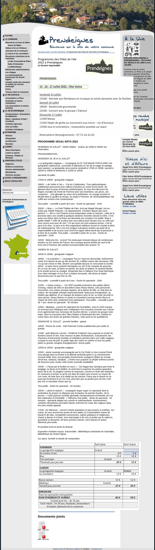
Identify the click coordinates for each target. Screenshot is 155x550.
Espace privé (58, 549)
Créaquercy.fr (96, 549)
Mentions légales (73, 549)
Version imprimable (49, 65)
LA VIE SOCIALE (58, 52)
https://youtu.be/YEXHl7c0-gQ (137, 188)
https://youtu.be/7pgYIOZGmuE (137, 178)
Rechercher (7, 190)
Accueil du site (43, 52)
